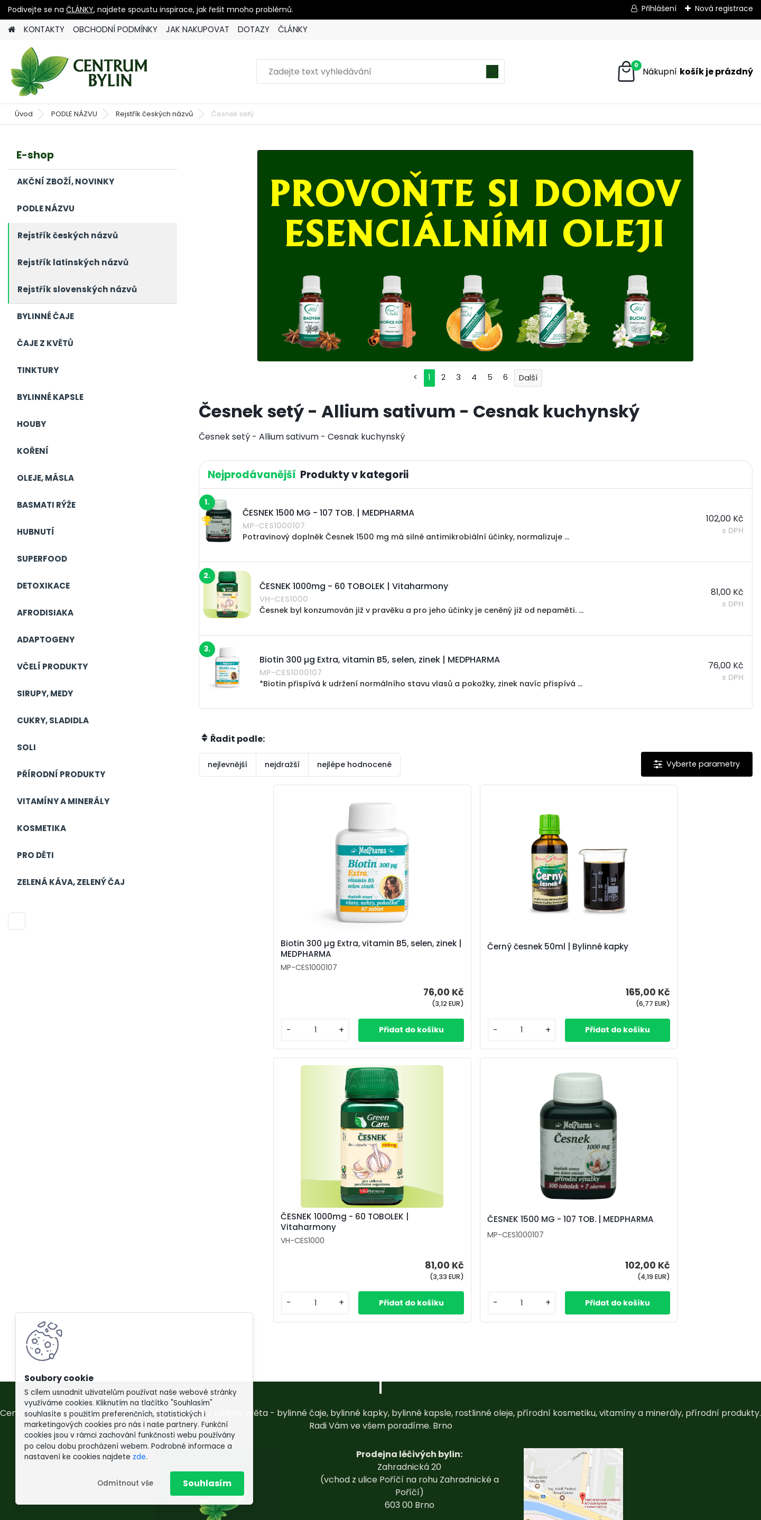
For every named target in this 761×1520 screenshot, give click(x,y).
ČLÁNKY (80, 9)
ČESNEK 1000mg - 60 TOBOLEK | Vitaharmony (536, 952)
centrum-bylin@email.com (409, 1452)
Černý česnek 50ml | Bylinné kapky (405, 955)
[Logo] (80, 71)
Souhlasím (207, 1483)
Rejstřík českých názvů (154, 114)
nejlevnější (227, 764)
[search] (492, 75)
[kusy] (228, 1040)
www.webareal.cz (423, 1509)
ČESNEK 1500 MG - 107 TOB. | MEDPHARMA (682, 952)
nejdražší (282, 764)
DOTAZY (254, 29)
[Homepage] (11, 30)
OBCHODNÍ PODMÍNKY (115, 29)
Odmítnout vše (125, 1483)
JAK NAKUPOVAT (197, 29)
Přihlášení (659, 8)
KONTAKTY (44, 29)
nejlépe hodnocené (354, 764)
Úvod (24, 114)
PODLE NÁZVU (74, 114)
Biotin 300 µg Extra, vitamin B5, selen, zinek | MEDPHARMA (266, 954)
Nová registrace (724, 8)
